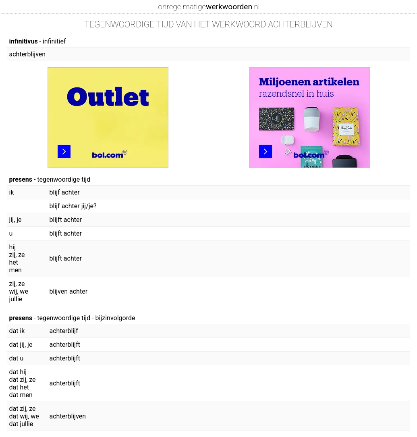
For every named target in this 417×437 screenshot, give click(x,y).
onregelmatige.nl (208, 6)
